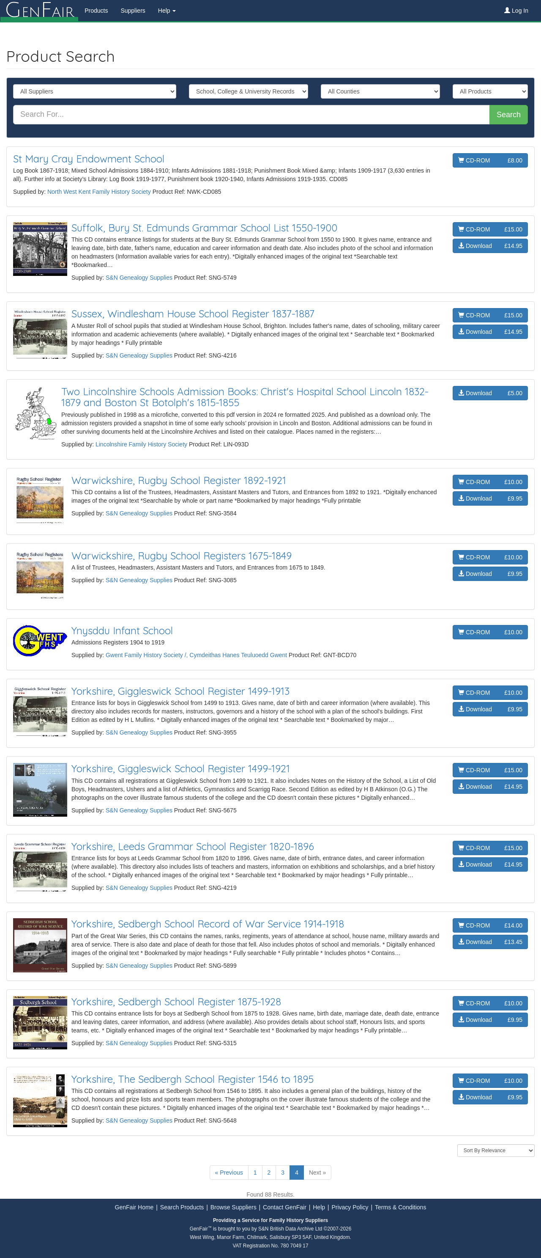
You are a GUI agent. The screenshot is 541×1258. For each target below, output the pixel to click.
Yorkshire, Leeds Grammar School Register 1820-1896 (192, 846)
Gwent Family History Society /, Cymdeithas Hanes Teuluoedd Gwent (196, 655)
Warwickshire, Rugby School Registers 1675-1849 (181, 555)
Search (509, 114)
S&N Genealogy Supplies (139, 277)
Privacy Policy (349, 1207)
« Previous (229, 1172)
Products (95, 10)
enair (39, 10)
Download (490, 246)
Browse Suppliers (233, 1207)
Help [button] (167, 10)
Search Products (182, 1207)
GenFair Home (134, 1207)
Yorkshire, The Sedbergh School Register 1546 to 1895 (192, 1079)
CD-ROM (490, 160)
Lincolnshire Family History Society (141, 444)
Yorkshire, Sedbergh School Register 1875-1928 (176, 1001)
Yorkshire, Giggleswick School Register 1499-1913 (180, 691)
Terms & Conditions (400, 1207)
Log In (516, 10)
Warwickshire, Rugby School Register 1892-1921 (178, 480)
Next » (317, 1172)
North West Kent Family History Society (100, 191)
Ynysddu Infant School (122, 630)
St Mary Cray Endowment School (88, 158)
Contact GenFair (284, 1207)
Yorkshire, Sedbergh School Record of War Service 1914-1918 (207, 923)
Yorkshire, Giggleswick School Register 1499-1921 (180, 768)
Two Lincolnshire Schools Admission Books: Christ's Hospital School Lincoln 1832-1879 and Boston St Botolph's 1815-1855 (245, 397)
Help (319, 1207)
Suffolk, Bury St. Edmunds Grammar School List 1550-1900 (204, 227)
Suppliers (132, 10)
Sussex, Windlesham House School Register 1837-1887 (192, 313)
